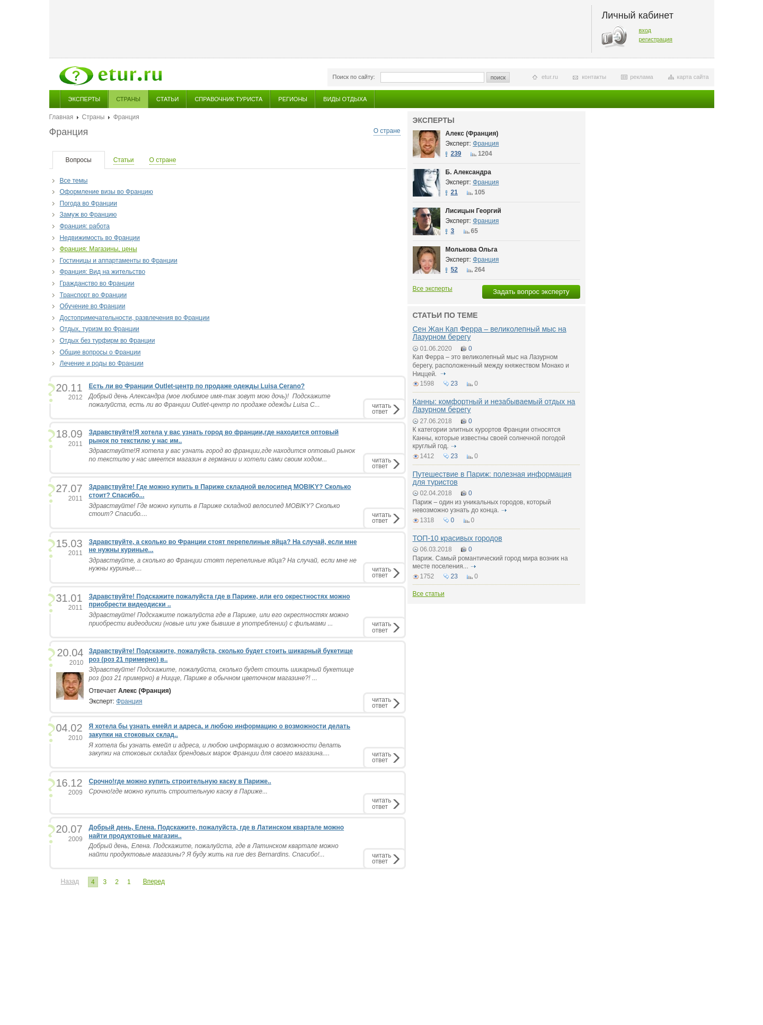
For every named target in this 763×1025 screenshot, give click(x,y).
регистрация (656, 39)
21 (454, 192)
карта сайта (693, 77)
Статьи (167, 99)
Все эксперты (433, 288)
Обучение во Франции (93, 306)
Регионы (292, 99)
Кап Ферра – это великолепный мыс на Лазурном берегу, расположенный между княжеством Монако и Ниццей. (491, 365)
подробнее (443, 374)
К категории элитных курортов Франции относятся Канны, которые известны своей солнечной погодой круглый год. (489, 438)
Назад (70, 881)
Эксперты (84, 99)
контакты (594, 77)
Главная (61, 117)
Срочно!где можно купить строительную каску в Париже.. (180, 781)
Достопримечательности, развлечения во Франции (135, 318)
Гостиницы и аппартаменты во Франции (119, 260)
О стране (387, 131)
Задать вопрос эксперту (531, 292)
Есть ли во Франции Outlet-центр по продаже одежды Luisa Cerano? (197, 386)
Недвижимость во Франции (100, 238)
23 (454, 383)
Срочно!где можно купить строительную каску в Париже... (178, 791)
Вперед (154, 881)
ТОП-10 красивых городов (457, 538)
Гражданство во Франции (97, 283)
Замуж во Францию (88, 214)
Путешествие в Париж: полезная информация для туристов (492, 478)
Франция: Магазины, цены (98, 249)
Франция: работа (85, 226)
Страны (128, 99)
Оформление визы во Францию (106, 191)
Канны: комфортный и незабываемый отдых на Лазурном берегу (494, 405)
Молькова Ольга (472, 249)
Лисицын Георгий (473, 211)
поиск (498, 77)
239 (456, 153)
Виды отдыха (345, 99)
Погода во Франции (88, 203)
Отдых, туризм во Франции (99, 329)
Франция (129, 701)
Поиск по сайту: (354, 77)
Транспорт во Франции (93, 295)
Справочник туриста (228, 99)
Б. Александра (468, 172)
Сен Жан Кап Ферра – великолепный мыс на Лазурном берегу (489, 333)
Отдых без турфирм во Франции (107, 340)
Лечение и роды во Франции (102, 363)
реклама (641, 77)
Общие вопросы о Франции (100, 352)
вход (645, 30)
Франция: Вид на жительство (103, 271)
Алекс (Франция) (472, 133)
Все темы (74, 180)
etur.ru (550, 77)
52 (454, 269)
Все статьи (429, 594)
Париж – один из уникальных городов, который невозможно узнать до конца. (482, 506)
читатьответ (381, 408)
